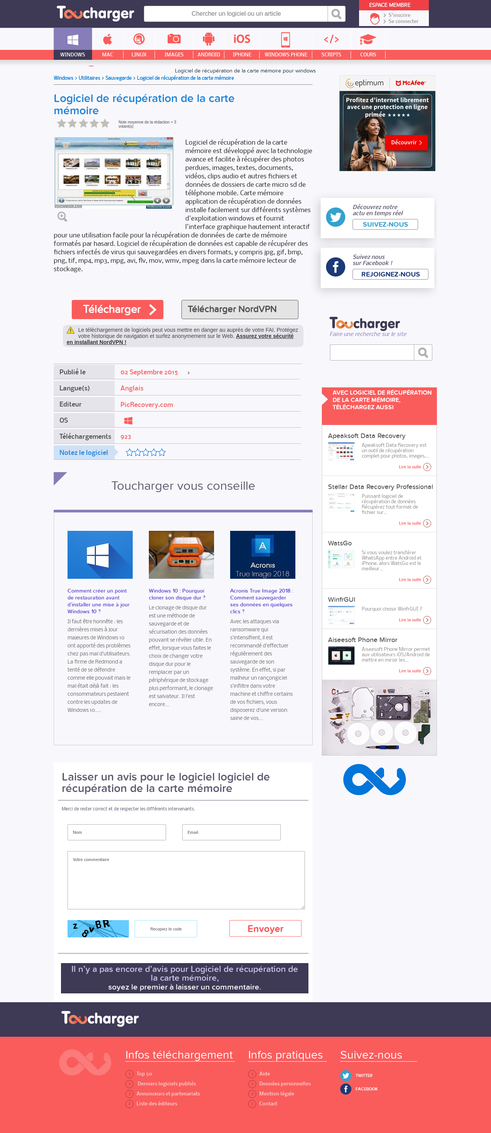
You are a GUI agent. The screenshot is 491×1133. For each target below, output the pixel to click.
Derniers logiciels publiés (160, 1083)
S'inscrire (399, 15)
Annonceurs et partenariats (162, 1093)
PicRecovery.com (146, 404)
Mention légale (271, 1093)
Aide (259, 1073)
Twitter (364, 1075)
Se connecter (404, 21)
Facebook (367, 1089)
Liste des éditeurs (151, 1103)
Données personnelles (279, 1083)
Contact (262, 1103)
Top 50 (138, 1073)
